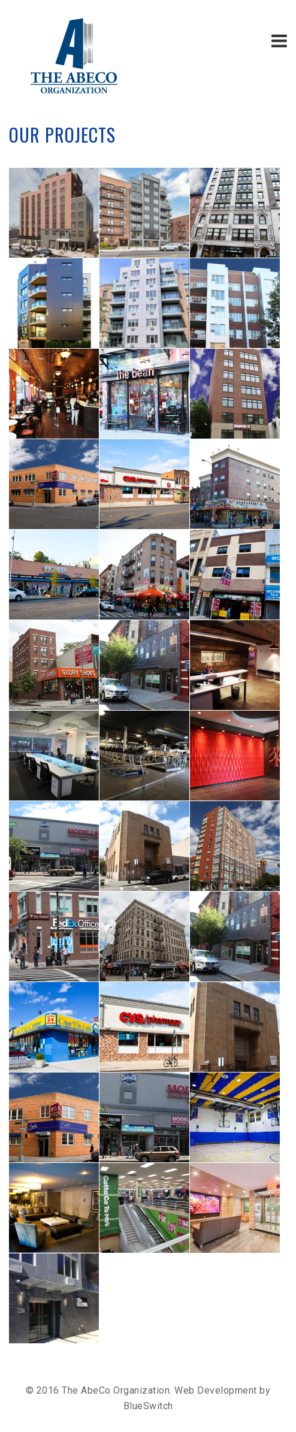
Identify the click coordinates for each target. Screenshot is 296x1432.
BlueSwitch (148, 1406)
